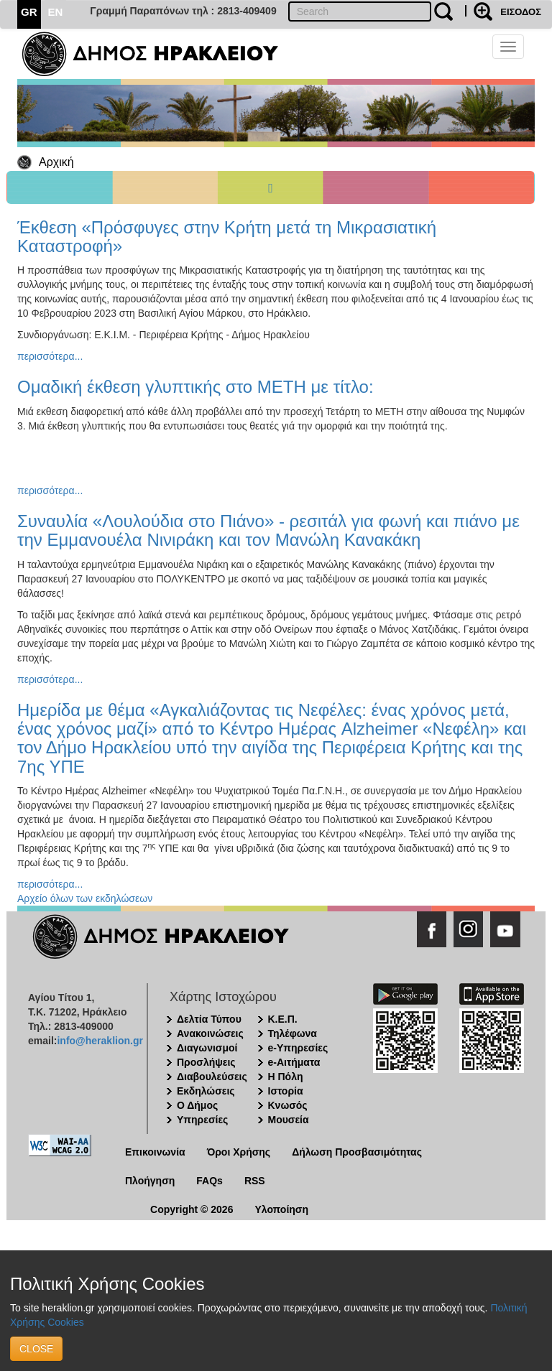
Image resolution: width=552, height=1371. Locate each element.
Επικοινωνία (155, 1152)
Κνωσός (288, 1105)
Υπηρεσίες (202, 1119)
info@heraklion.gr (99, 1040)
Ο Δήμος (197, 1105)
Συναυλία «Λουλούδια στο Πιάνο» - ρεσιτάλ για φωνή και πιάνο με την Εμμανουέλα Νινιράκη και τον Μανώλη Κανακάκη (268, 530)
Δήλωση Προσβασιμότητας (357, 1152)
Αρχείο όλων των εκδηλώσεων (84, 898)
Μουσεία (288, 1119)
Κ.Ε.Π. (283, 1019)
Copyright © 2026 (191, 1209)
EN (55, 12)
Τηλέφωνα (292, 1033)
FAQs (209, 1180)
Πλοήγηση (150, 1180)
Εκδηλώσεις (206, 1091)
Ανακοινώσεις (210, 1033)
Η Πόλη (285, 1076)
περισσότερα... (50, 356)
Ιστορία (285, 1091)
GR (29, 12)
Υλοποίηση (281, 1209)
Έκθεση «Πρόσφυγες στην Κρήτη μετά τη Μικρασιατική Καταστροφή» (226, 237)
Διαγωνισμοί (207, 1048)
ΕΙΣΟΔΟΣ (520, 11)
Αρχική (56, 162)
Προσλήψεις (206, 1062)
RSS (254, 1180)
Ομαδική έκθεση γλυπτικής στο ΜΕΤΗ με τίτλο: (195, 386)
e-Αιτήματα (294, 1062)
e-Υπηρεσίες (298, 1048)
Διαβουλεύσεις (212, 1076)
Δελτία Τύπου (209, 1019)
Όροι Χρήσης (239, 1152)
